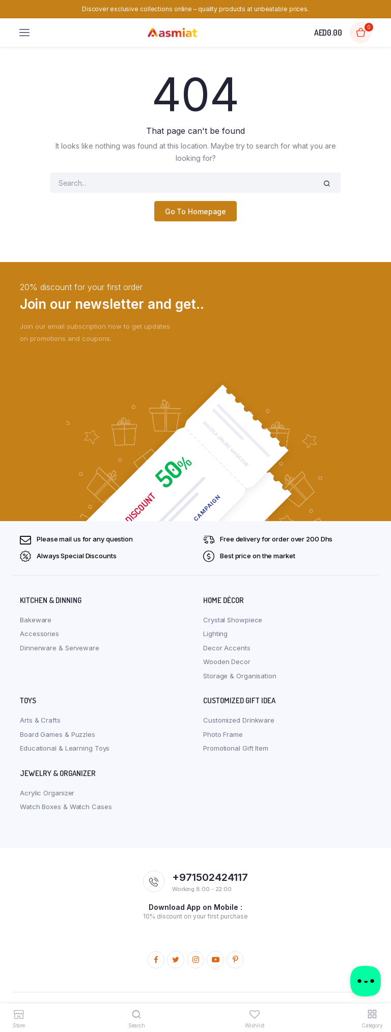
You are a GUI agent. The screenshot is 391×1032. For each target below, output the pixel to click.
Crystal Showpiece (232, 620)
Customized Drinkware (238, 720)
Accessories (39, 633)
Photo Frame (223, 734)
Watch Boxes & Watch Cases (66, 806)
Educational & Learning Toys (64, 748)
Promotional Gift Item (235, 748)
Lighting (215, 633)
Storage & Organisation (239, 676)
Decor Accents (226, 648)
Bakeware (35, 620)
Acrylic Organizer (47, 793)
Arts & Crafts (40, 720)
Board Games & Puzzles (57, 734)
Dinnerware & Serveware (59, 648)
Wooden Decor (226, 661)
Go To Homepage (196, 211)
